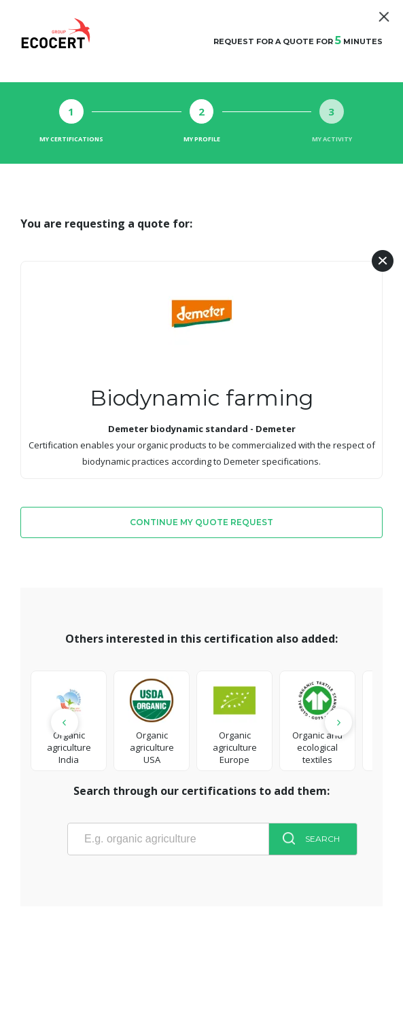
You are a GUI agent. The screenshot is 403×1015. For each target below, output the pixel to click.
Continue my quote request (201, 522)
